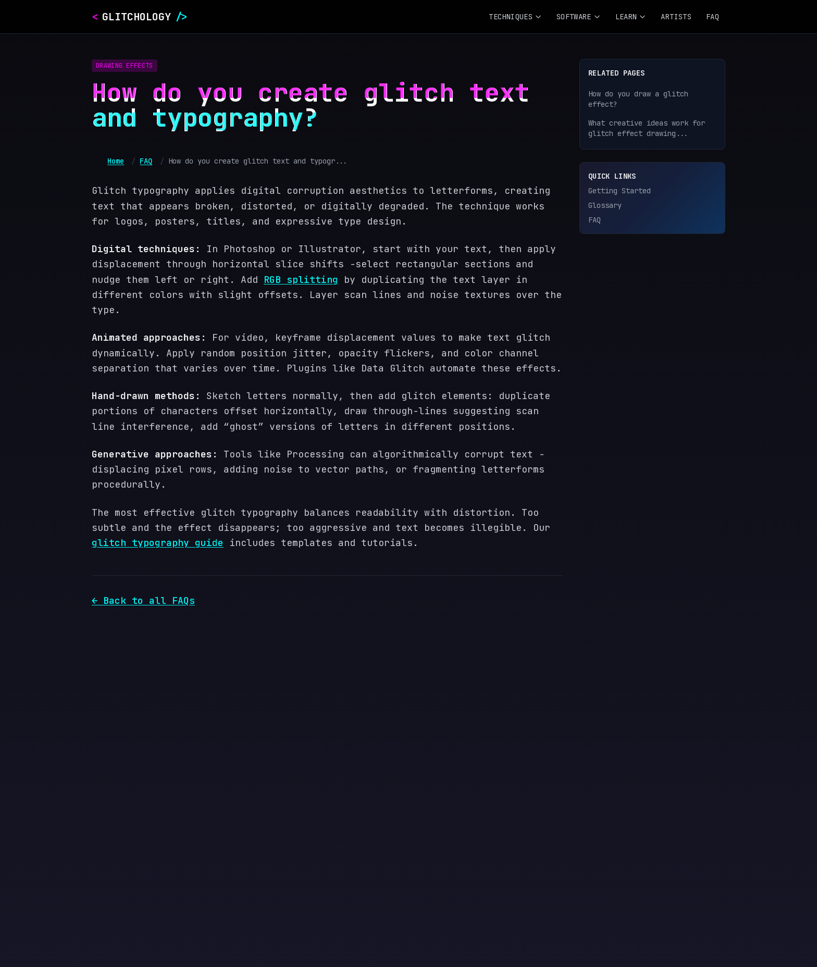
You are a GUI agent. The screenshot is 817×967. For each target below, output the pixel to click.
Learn (631, 16)
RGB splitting (301, 280)
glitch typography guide (158, 543)
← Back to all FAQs (143, 600)
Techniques (515, 16)
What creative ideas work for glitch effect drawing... (646, 128)
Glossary (605, 205)
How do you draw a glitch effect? (638, 99)
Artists (676, 16)
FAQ (712, 16)
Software (578, 16)
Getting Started (619, 190)
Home (115, 161)
